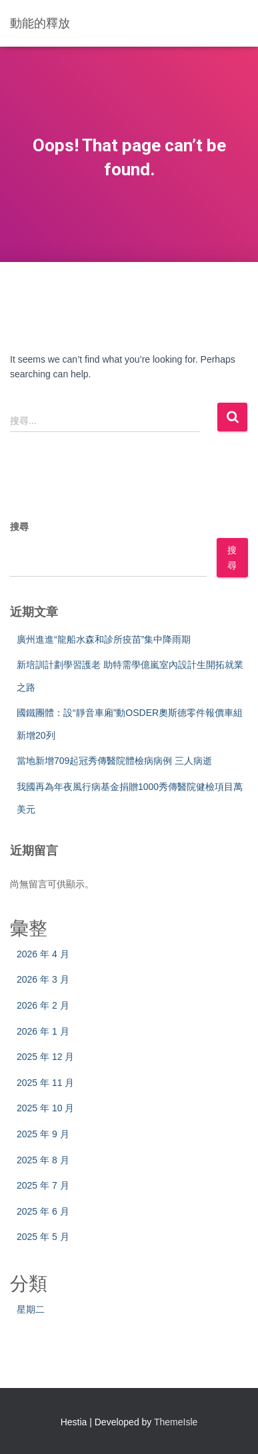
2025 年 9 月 (43, 1134)
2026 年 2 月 (43, 1005)
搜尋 (19, 526)
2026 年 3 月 (43, 979)
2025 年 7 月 (43, 1185)
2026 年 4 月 (43, 954)
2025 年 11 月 (45, 1082)
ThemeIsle (175, 1422)
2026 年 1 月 (43, 1031)
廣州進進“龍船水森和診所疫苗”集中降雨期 (104, 639)
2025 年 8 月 (43, 1160)
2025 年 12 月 (45, 1056)
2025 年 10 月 (45, 1108)
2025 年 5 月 (43, 1236)
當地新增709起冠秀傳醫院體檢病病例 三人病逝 (114, 760)
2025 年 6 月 (43, 1211)
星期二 (31, 1309)
